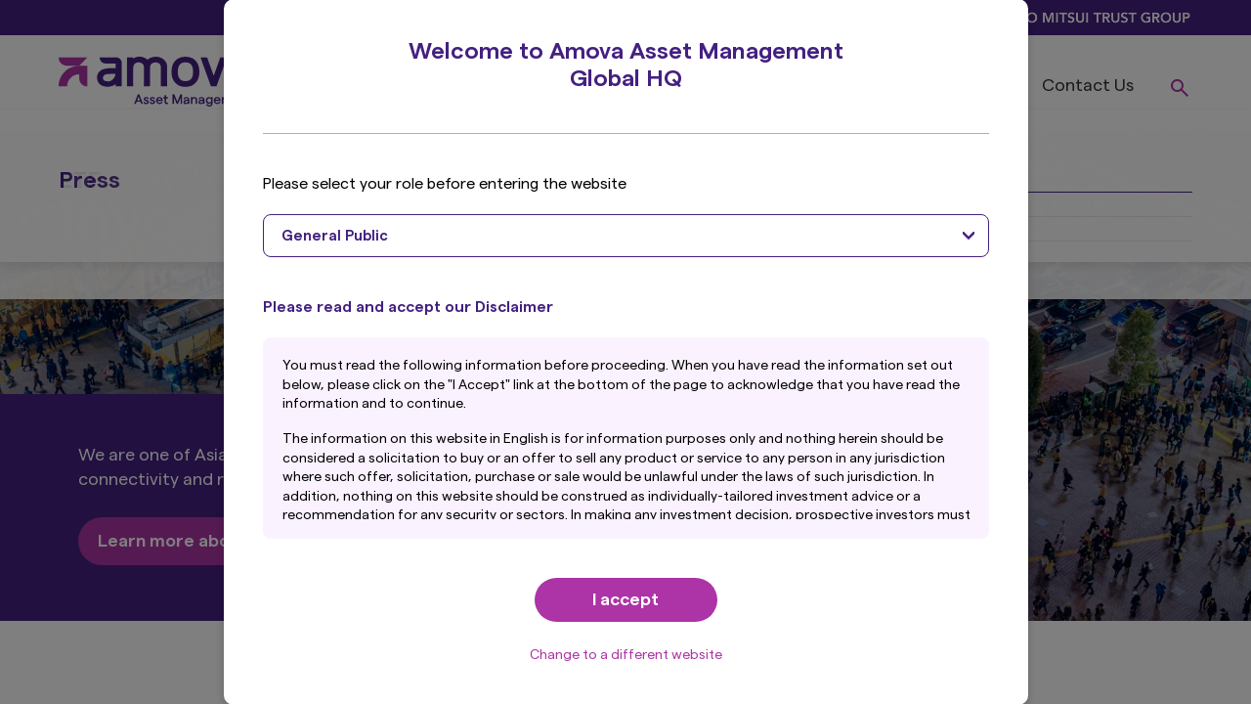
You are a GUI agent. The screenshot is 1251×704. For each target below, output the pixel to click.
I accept (625, 599)
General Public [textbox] (334, 236)
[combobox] (626, 235)
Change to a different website (626, 655)
